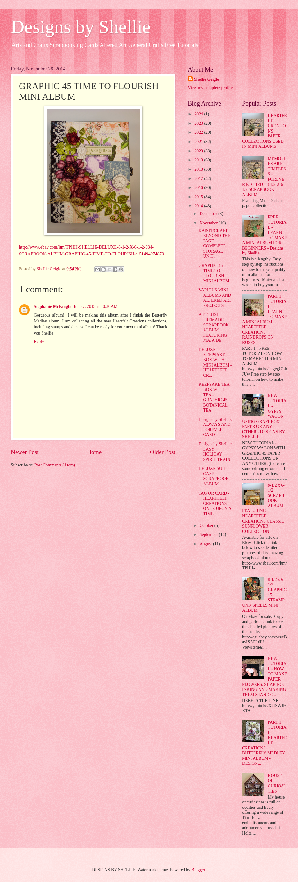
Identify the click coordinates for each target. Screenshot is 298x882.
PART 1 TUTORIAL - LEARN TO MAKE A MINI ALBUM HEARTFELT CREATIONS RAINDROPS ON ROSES (264, 319)
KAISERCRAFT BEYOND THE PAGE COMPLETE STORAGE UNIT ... (214, 243)
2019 (199, 160)
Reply (39, 341)
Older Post (162, 452)
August (206, 544)
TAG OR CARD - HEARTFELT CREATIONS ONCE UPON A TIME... (214, 503)
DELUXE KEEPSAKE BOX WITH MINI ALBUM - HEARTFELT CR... (215, 362)
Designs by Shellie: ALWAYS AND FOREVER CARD (215, 427)
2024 (199, 114)
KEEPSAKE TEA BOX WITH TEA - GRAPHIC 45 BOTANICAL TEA (213, 397)
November (209, 223)
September (209, 534)
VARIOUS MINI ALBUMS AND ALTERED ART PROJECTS (214, 298)
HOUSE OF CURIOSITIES (276, 783)
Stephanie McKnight (53, 306)
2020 (199, 151)
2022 (199, 132)
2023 (199, 123)
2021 (199, 141)
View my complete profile (210, 87)
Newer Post (25, 452)
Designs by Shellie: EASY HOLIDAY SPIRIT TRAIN (215, 452)
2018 (199, 169)
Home (94, 452)
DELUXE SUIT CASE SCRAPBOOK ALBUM (213, 476)
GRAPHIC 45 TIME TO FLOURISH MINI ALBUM (213, 273)
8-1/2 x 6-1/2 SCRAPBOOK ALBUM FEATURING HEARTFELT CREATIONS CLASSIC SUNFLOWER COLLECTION (263, 508)
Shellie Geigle (206, 79)
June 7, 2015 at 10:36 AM (96, 306)
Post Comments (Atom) (54, 465)
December (209, 213)
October (207, 525)
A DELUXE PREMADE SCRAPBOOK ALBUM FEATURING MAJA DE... (213, 328)
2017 (199, 178)
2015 (199, 197)
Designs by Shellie (81, 26)
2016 (199, 187)
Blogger (198, 869)
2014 (199, 206)
